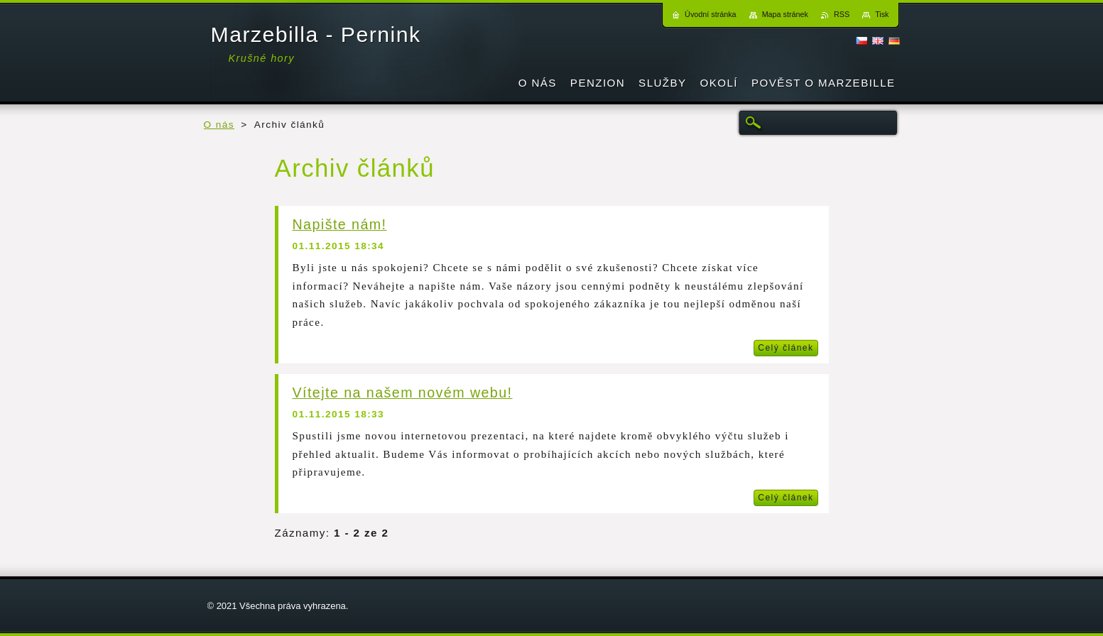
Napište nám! (340, 224)
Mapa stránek (785, 14)
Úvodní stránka (711, 14)
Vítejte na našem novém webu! (403, 392)
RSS (841, 14)
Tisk (882, 14)
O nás (219, 124)
